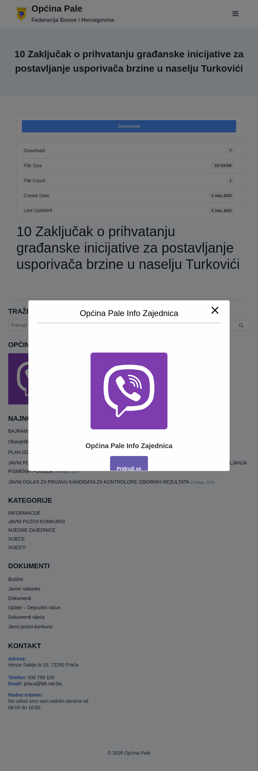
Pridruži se (129, 468)
